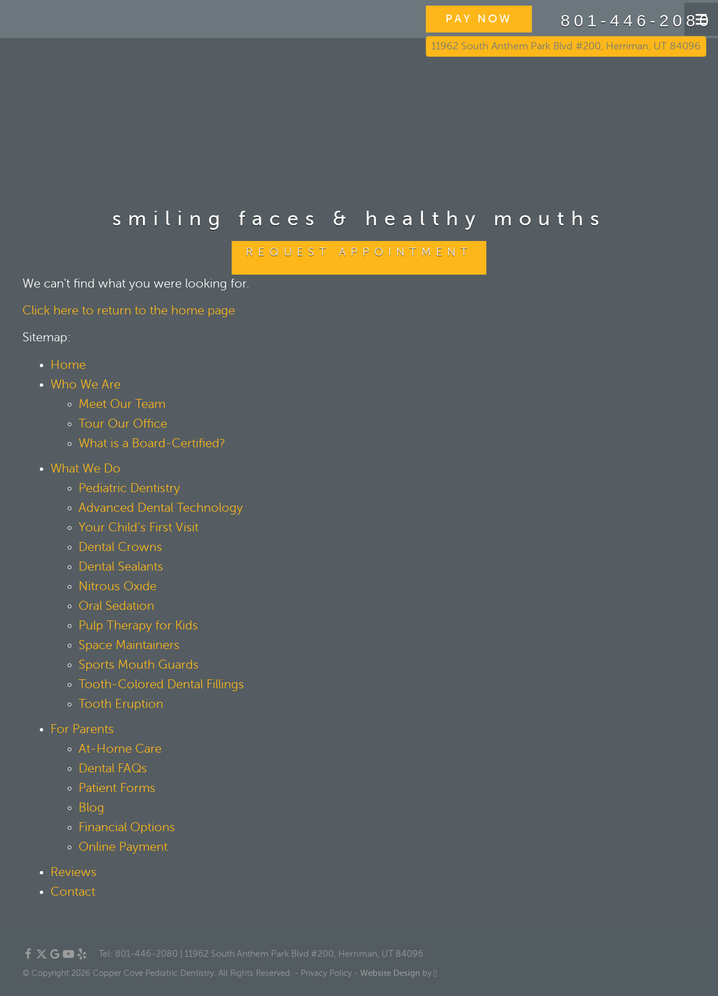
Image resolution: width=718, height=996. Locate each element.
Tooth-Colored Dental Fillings (161, 684)
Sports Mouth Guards (139, 664)
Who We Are (85, 384)
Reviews (73, 872)
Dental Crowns (120, 547)
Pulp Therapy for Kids (138, 625)
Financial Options (127, 827)
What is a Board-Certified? (152, 443)
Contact (72, 891)
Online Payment (123, 847)
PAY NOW (450, 18)
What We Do (85, 468)
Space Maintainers (129, 645)
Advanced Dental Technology (161, 508)
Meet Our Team (122, 404)
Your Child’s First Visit (139, 527)
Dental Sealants (121, 566)
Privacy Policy (326, 973)
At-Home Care (120, 749)
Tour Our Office (123, 423)
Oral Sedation (116, 606)
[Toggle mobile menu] (701, 19)
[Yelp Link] (82, 957)
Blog (91, 807)
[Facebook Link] (28, 957)
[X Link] (41, 957)
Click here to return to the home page (128, 310)
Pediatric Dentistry (129, 488)
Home (68, 365)
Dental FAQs (113, 768)
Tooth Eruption (121, 704)
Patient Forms (117, 788)
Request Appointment (359, 251)
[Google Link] (55, 957)
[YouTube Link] (68, 957)
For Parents (82, 729)
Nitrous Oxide (118, 586)
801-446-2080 (604, 20)
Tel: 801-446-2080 (138, 954)
